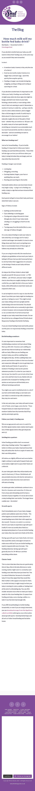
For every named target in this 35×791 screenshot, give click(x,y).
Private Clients (13, 710)
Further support (11, 712)
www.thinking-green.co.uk (17, 783)
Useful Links (22, 712)
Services (16, 709)
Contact (29, 713)
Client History (24, 710)
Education (8, 713)
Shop (29, 712)
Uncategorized (7, 47)
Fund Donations (18, 713)
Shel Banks (8, 709)
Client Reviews (25, 709)
